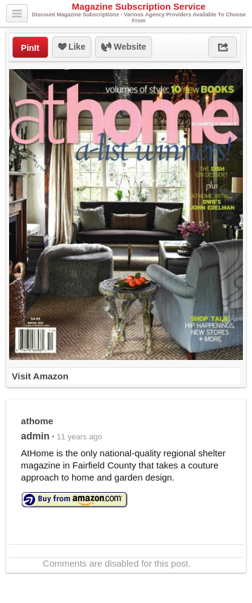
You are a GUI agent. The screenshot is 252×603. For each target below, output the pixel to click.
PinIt (30, 48)
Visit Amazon (40, 376)
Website (123, 47)
